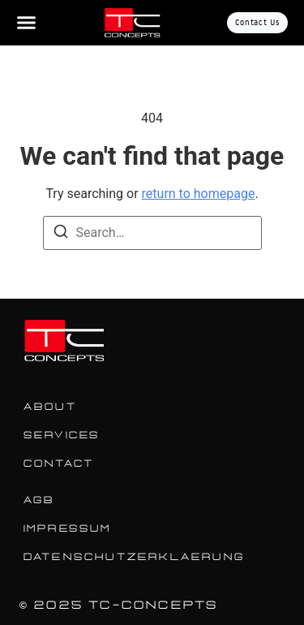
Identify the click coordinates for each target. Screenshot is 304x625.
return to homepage (198, 193)
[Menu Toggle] (26, 22)
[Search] (61, 234)
